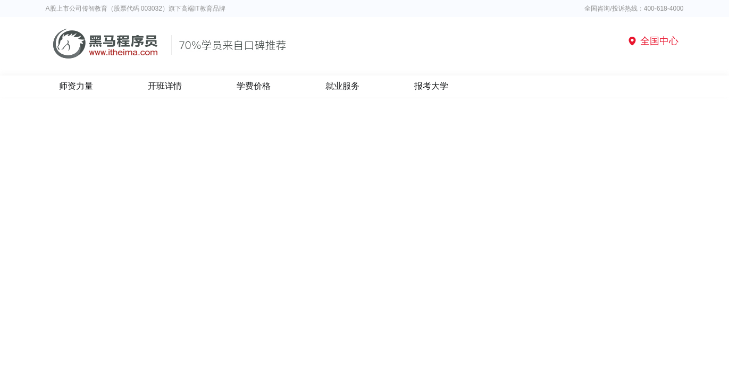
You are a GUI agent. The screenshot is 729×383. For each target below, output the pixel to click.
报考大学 (431, 85)
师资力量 (76, 85)
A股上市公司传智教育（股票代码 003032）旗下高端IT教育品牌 (135, 8)
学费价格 (254, 85)
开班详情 (165, 85)
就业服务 (342, 85)
